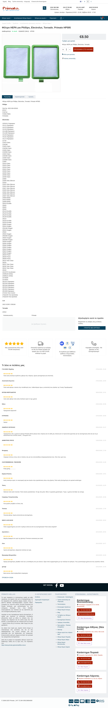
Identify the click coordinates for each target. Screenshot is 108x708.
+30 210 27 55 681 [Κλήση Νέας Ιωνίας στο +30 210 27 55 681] (84, 635)
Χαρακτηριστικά (19, 97)
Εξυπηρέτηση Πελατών (63, 619)
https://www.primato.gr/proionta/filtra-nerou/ (13, 645)
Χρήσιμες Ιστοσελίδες (63, 622)
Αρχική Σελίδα (6, 23)
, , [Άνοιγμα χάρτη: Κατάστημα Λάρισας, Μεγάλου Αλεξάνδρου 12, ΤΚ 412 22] (90, 678)
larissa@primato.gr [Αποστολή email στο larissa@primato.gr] (84, 686)
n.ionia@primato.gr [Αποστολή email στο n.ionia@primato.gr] (84, 639)
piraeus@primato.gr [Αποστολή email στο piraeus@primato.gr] (84, 662)
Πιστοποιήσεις (61, 604)
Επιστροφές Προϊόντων (64, 607)
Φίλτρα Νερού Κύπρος (63, 609)
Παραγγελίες (38, 602)
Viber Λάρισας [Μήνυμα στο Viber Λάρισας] (83, 690)
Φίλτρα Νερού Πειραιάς (64, 637)
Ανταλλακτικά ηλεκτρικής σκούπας (30, 23)
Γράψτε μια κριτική (68, 41)
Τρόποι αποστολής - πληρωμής (21, 1)
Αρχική (5, 1)
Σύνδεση (37, 597)
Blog (9, 1)
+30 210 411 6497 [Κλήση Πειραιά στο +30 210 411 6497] (84, 658)
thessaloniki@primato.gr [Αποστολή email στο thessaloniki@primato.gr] (86, 614)
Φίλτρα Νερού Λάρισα (63, 647)
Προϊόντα (15, 23)
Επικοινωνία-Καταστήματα (39, 1)
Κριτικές (31, 97)
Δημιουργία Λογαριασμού (42, 599)
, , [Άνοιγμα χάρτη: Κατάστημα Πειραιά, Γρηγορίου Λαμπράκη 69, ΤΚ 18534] (91, 655)
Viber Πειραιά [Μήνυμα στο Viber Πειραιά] (83, 666)
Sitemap (59, 629)
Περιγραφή (7, 97)
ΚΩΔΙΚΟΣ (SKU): (24, 31)
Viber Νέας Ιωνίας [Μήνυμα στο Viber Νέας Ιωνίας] (84, 643)
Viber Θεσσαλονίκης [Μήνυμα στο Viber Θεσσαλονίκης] (85, 618)
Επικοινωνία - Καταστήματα (65, 597)
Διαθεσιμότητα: (6, 31)
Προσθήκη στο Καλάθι (83, 49)
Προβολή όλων (7, 577)
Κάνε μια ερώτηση (68, 54)
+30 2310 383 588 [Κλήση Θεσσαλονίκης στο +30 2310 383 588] (84, 610)
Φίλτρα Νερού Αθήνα (63, 639)
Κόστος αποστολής (70, 58)
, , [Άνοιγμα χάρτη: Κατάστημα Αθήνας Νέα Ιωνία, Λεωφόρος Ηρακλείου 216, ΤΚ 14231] (91, 631)
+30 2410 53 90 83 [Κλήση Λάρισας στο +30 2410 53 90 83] (84, 682)
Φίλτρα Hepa (47, 23)
